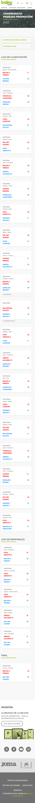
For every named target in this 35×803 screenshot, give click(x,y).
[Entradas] (26, 2)
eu (21, 3)
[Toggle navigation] (31, 3)
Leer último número (12, 724)
